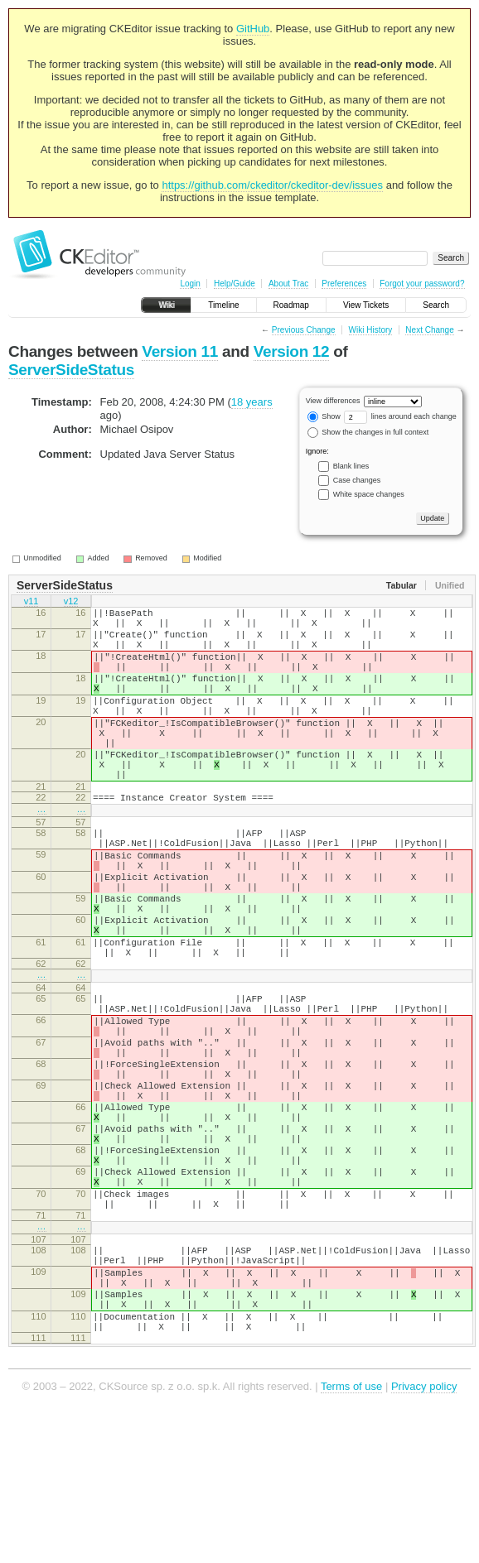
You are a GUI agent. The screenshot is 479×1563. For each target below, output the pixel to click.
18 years (252, 402)
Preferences (344, 283)
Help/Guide (234, 283)
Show (324, 416)
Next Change (429, 329)
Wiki (166, 305)
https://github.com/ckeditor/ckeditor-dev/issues (272, 185)
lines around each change (400, 416)
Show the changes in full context (368, 432)
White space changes (368, 494)
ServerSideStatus (71, 369)
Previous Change (304, 329)
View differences (333, 401)
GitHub (252, 28)
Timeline (223, 305)
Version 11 (180, 351)
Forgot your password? (422, 283)
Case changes (357, 480)
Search (436, 305)
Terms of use (351, 1538)
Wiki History (371, 329)
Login (190, 283)
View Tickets (366, 305)
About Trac (288, 283)
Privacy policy (424, 1538)
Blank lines (351, 466)
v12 (71, 603)
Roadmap (291, 305)
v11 (31, 603)
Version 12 (292, 351)
